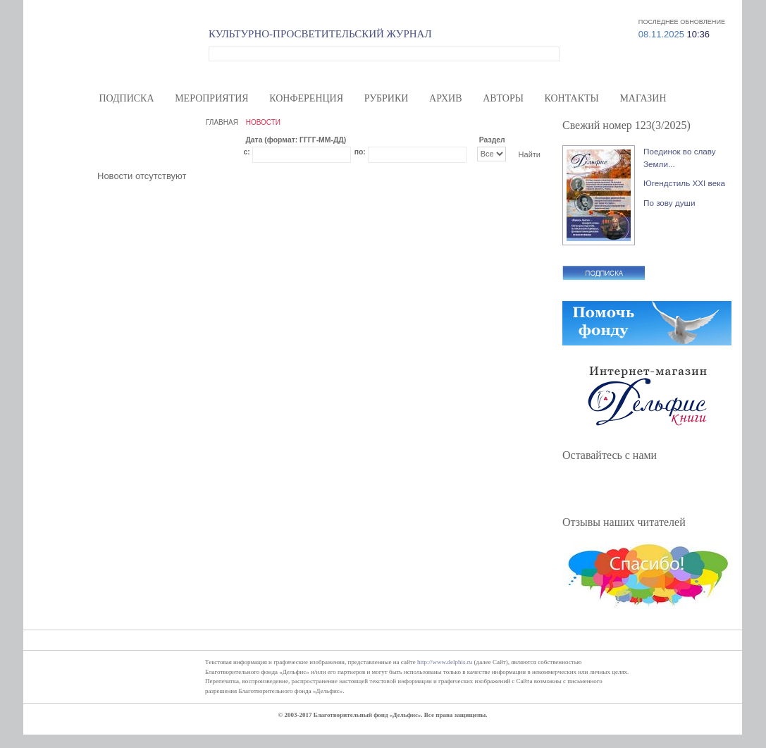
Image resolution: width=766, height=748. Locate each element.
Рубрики (386, 98)
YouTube (653, 487)
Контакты (572, 98)
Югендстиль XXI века (684, 183)
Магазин (642, 98)
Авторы (503, 98)
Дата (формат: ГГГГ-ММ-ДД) (295, 140)
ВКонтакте (629, 487)
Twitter (605, 487)
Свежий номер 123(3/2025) (626, 125)
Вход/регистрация (685, 7)
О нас (480, 7)
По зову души (669, 202)
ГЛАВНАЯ (222, 122)
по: (360, 152)
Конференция (306, 98)
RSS (676, 487)
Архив (445, 98)
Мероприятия (211, 98)
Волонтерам (522, 7)
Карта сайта (623, 7)
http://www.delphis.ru (444, 662)
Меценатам (573, 7)
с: (246, 152)
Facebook (581, 487)
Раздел (492, 140)
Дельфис (123, 51)
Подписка (126, 98)
